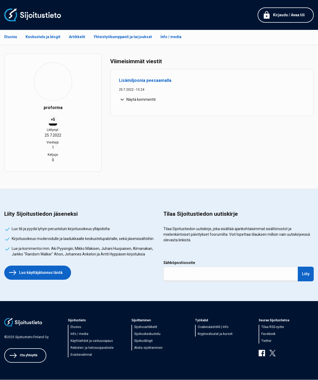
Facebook (268, 334)
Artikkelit (77, 37)
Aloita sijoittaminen (148, 348)
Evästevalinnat (81, 355)
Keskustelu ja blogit (43, 37)
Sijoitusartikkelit (145, 327)
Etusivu (10, 37)
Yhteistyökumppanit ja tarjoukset (123, 37)
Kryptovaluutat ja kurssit (215, 334)
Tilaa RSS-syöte (272, 327)
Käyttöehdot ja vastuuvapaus (92, 341)
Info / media (170, 37)
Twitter (266, 341)
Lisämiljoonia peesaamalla (145, 80)
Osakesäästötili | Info (213, 327)
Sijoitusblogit (143, 341)
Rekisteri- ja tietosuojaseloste (92, 348)
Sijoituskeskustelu (147, 334)
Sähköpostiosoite (179, 263)
